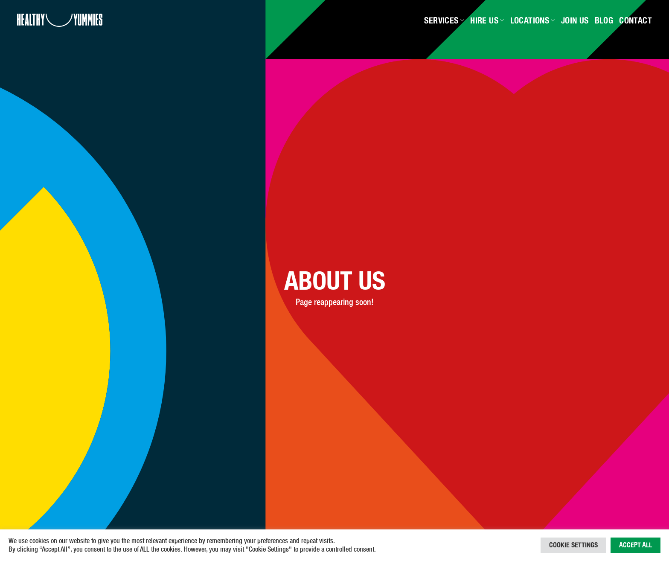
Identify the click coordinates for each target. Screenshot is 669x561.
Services (444, 20)
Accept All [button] (635, 545)
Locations (532, 20)
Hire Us (487, 20)
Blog (604, 20)
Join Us (575, 20)
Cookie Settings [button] (573, 545)
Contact (635, 20)
